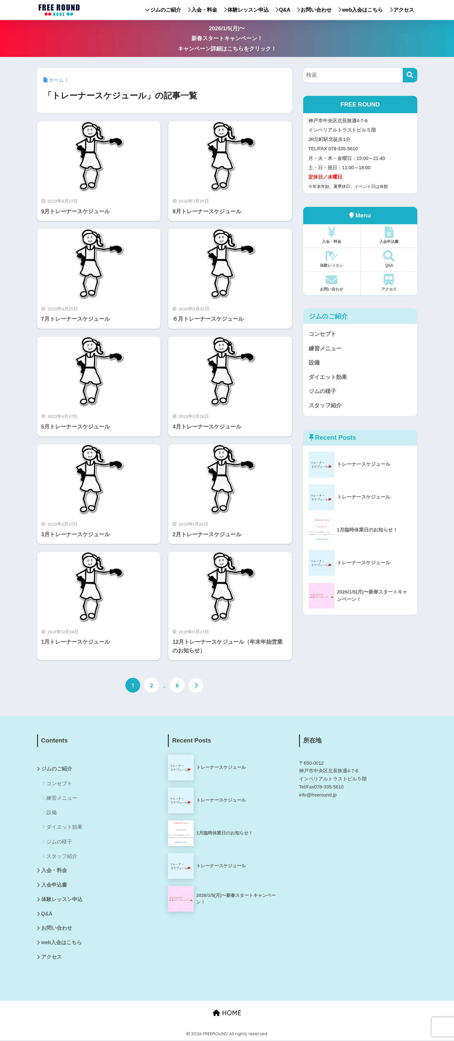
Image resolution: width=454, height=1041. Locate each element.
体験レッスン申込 (246, 10)
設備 (314, 363)
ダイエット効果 (328, 377)
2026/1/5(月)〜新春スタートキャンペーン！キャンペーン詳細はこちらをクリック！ (227, 38)
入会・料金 (202, 10)
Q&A (283, 10)
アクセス (402, 10)
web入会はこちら (360, 10)
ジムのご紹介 (163, 10)
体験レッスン (331, 259)
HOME (227, 1013)
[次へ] (195, 685)
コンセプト (322, 334)
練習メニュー (325, 348)
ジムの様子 (322, 392)
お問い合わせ (314, 10)
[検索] (410, 75)
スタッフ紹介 (325, 406)
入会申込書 (389, 235)
